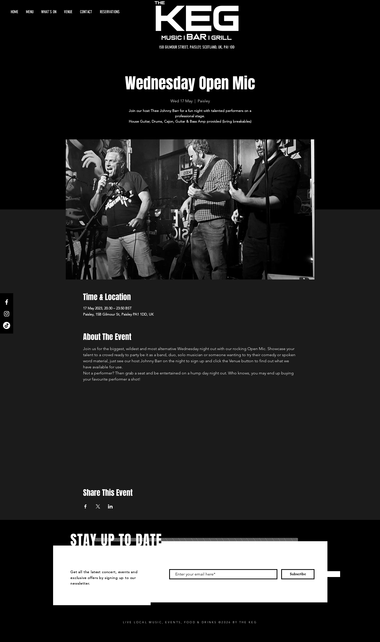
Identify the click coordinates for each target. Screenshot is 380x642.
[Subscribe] (297, 574)
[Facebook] (6, 302)
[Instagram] (6, 313)
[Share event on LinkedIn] (110, 506)
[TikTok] (6, 325)
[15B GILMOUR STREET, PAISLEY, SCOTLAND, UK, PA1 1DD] (196, 47)
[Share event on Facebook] (85, 506)
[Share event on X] (98, 506)
